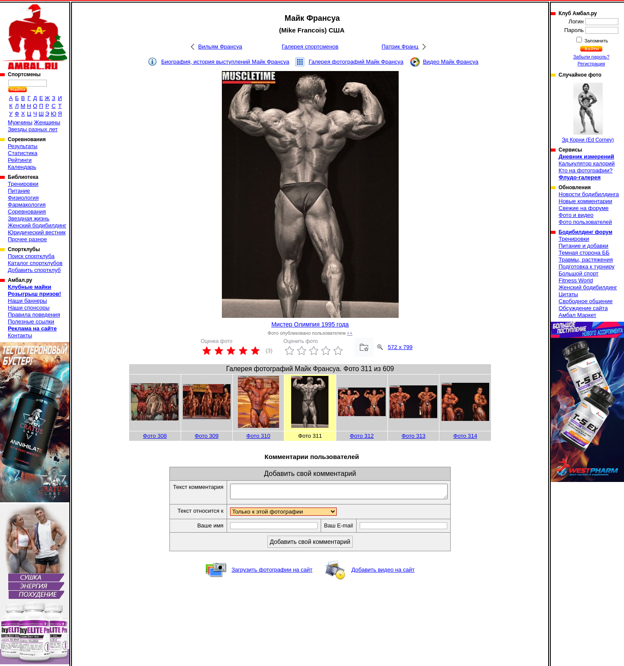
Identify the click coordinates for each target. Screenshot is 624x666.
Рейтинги (20, 160)
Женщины (47, 122)
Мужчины (20, 122)
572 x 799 (400, 347)
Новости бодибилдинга (589, 194)
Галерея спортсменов (310, 46)
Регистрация (591, 63)
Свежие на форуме (584, 208)
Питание (19, 191)
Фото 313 (414, 436)
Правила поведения (34, 314)
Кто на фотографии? (586, 170)
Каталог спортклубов (35, 263)
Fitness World (576, 280)
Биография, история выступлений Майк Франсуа (225, 61)
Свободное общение (586, 301)
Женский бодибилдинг (37, 225)
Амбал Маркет (577, 315)
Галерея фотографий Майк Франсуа (356, 61)
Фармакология (27, 204)
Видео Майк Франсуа (450, 61)
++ (350, 333)
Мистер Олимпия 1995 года (310, 324)
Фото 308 (155, 436)
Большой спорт (578, 273)
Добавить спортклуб (34, 270)
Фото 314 (465, 436)
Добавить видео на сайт (383, 572)
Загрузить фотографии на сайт (271, 572)
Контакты (20, 335)
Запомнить (595, 40)
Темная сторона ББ (584, 252)
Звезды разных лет (33, 129)
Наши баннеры (27, 300)
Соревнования (27, 211)
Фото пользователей (585, 222)
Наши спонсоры (28, 307)
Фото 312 (362, 436)
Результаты (22, 146)
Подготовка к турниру (586, 266)
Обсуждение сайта (583, 308)
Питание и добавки (583, 245)
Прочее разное (27, 239)
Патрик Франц (399, 46)
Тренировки (23, 184)
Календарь (22, 167)
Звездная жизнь (28, 218)
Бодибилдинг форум (585, 232)
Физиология (23, 197)
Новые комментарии (585, 201)
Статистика (22, 153)
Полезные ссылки (31, 321)
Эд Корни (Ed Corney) (588, 113)
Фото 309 (206, 436)
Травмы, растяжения (586, 259)
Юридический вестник (36, 232)
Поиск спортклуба (31, 256)
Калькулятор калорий (587, 163)
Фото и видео (576, 215)
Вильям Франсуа (220, 46)
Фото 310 (258, 436)
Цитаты (568, 294)
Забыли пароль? (591, 56)
